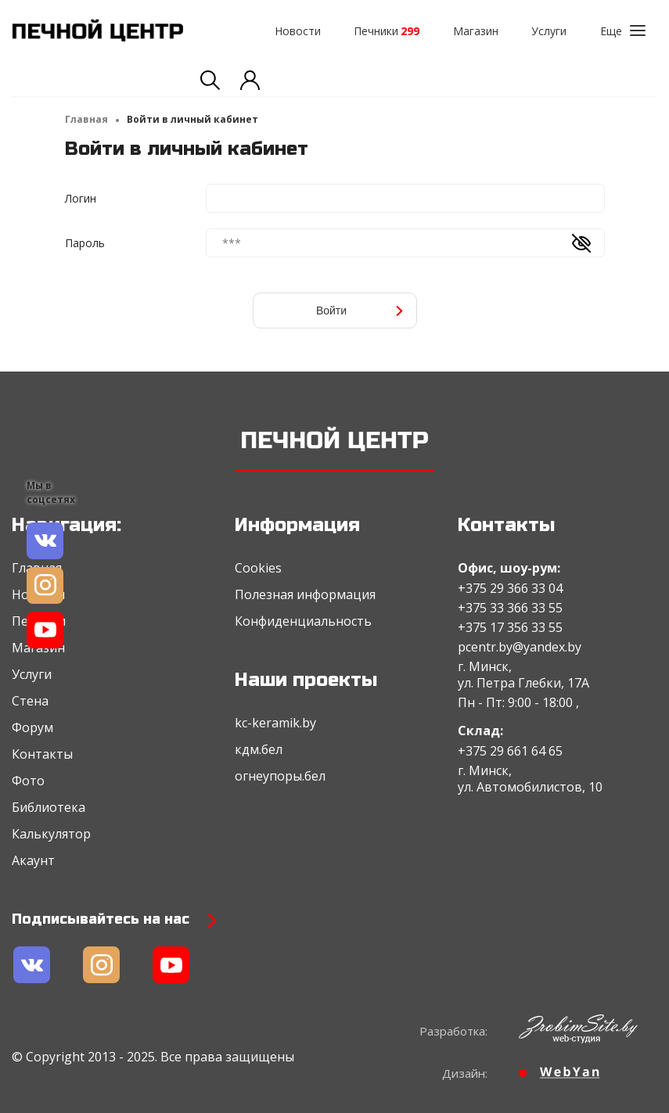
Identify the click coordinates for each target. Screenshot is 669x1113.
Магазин (475, 30)
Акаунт (33, 860)
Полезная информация (305, 594)
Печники (386, 30)
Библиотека (48, 807)
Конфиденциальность (303, 621)
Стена (30, 700)
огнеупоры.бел (280, 775)
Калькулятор (51, 833)
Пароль (85, 242)
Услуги (548, 30)
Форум (32, 727)
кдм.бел (258, 749)
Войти (360, 310)
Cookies (258, 567)
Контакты (42, 754)
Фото (28, 780)
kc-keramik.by (275, 722)
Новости (298, 30)
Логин (80, 198)
